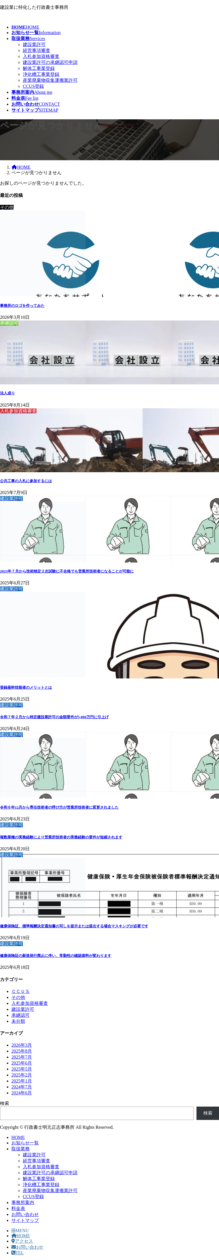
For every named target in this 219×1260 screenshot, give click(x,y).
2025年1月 (21, 1080)
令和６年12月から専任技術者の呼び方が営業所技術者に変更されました (59, 807)
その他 (18, 997)
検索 (4, 1103)
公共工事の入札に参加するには (26, 481)
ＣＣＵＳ (20, 991)
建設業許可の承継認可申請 (50, 62)
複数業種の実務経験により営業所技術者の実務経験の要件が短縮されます (61, 837)
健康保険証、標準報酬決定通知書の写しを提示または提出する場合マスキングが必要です (74, 926)
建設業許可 (34, 44)
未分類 (18, 1021)
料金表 (18, 1208)
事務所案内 (22, 1202)
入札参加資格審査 (41, 56)
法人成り (7, 393)
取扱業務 (20, 1148)
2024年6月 (21, 1092)
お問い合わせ (25, 1214)
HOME (18, 1137)
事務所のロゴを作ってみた (22, 305)
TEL (17, 1252)
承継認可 (20, 1015)
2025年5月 (21, 1069)
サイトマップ (25, 1220)
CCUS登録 (33, 86)
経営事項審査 (36, 50)
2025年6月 (21, 1063)
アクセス (22, 1241)
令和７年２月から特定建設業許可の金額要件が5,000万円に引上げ (54, 717)
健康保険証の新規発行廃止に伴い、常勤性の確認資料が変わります (55, 955)
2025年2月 (21, 1074)
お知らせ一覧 (25, 1142)
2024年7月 (21, 1086)
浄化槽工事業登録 (41, 74)
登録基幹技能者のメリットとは (26, 687)
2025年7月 (21, 1057)
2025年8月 (21, 1051)
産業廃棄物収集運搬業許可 (50, 80)
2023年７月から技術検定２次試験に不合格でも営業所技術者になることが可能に (67, 571)
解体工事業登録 (39, 68)
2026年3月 (21, 1045)
